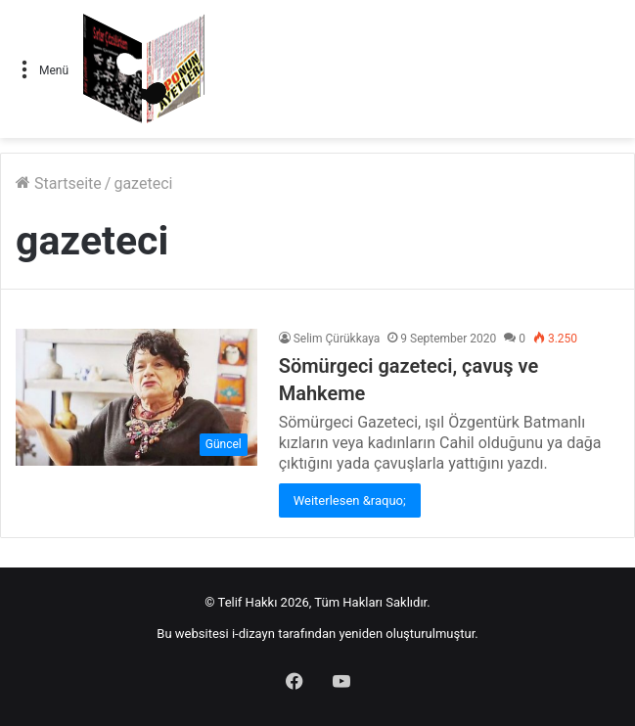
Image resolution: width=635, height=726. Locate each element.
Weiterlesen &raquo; (350, 500)
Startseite (59, 183)
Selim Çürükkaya (337, 338)
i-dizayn (253, 633)
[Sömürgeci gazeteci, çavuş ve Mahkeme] (136, 397)
